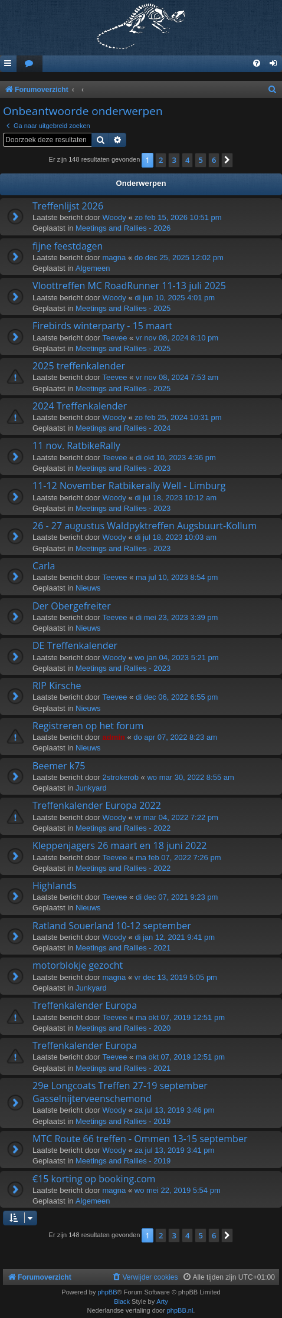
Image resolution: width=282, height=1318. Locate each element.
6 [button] (214, 160)
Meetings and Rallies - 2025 (123, 308)
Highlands (54, 885)
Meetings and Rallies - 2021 (123, 947)
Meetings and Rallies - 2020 (123, 1028)
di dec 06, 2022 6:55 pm (177, 697)
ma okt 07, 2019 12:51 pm (180, 1017)
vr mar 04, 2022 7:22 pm (176, 817)
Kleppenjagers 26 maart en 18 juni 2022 (119, 845)
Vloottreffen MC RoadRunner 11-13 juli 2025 (129, 285)
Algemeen (93, 268)
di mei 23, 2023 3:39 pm (177, 617)
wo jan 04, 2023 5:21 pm (176, 657)
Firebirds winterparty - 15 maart (102, 325)
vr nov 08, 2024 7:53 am (177, 377)
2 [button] (161, 160)
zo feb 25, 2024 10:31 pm (178, 417)
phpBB (107, 1292)
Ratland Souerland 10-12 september (111, 925)
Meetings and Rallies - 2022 (123, 828)
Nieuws (88, 587)
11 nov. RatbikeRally (76, 445)
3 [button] (174, 160)
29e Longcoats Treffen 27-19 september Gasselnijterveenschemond (120, 1092)
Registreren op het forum (87, 725)
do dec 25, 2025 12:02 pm (179, 257)
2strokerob (121, 777)
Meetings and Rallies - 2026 (123, 228)
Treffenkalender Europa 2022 (96, 805)
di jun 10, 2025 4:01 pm (175, 297)
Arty (162, 1301)
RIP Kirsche (56, 685)
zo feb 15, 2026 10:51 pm (178, 217)
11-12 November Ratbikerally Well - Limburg (129, 485)
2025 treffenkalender (78, 365)
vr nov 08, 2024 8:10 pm (177, 337)
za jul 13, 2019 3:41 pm (174, 1150)
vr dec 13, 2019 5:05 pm (176, 977)
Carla (43, 565)
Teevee (115, 337)
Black (122, 1301)
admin (114, 737)
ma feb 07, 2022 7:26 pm (178, 857)
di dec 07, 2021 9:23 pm (177, 897)
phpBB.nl (180, 1310)
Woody (114, 217)
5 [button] (200, 160)
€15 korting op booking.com (93, 1178)
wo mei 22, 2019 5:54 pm (178, 1190)
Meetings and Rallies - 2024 (123, 428)
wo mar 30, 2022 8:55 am (190, 777)
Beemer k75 (59, 765)
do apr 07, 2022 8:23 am (175, 737)
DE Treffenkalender (74, 645)
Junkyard (91, 787)
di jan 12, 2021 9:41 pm (175, 937)
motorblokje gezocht (77, 965)
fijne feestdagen (67, 246)
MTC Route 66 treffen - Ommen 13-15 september (139, 1138)
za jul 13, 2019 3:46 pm (174, 1110)
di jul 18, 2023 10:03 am (176, 537)
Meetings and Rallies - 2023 (123, 468)
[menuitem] (29, 64)
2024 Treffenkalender (79, 405)
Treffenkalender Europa (84, 1005)
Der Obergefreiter (71, 605)
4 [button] (187, 160)
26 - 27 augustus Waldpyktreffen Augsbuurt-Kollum (144, 525)
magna (114, 257)
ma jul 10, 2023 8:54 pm (177, 577)
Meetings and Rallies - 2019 (123, 1121)
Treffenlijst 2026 (67, 205)
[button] (227, 160)
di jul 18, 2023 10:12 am (176, 497)
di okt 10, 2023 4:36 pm (176, 457)
